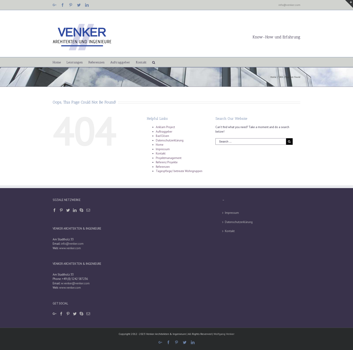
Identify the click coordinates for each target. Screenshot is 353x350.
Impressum (163, 149)
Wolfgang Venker (224, 334)
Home (159, 145)
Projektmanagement (168, 158)
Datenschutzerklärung (169, 140)
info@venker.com (289, 5)
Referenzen (163, 167)
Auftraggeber (164, 132)
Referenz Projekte (167, 162)
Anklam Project (165, 127)
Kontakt (160, 153)
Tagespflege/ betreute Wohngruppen (179, 171)
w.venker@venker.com (75, 283)
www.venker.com (70, 248)
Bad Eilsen (162, 136)
